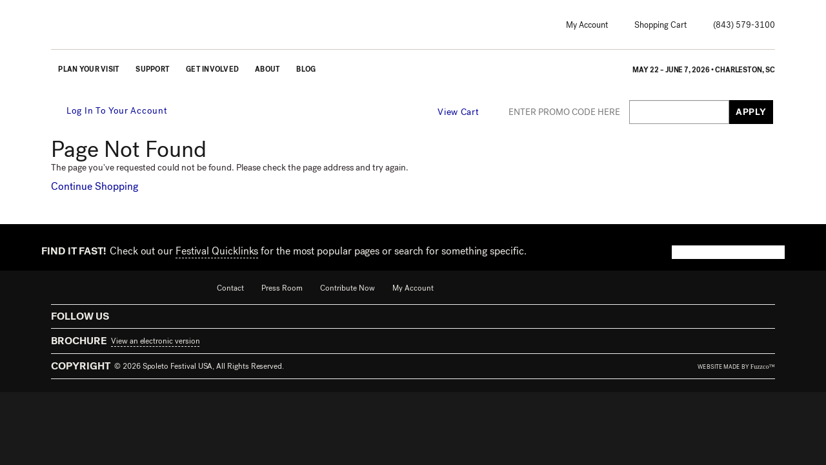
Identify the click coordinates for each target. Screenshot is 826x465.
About (267, 69)
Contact (230, 288)
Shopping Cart (660, 24)
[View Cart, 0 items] (466, 111)
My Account (587, 24)
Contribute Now (347, 288)
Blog (306, 69)
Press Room (282, 288)
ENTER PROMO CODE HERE (564, 112)
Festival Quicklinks (217, 251)
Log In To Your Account (110, 111)
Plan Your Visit (88, 69)
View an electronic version (155, 341)
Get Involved (212, 69)
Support (153, 69)
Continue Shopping (94, 186)
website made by (736, 367)
